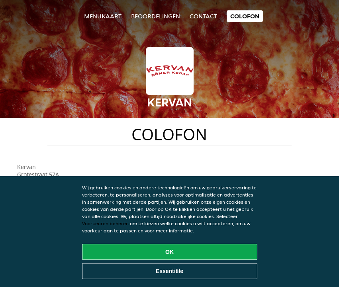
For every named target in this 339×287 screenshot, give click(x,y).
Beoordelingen (155, 16)
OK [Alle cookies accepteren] (169, 252)
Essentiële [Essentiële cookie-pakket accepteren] (169, 271)
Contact (203, 16)
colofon (244, 16)
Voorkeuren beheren (105, 223)
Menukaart (102, 16)
